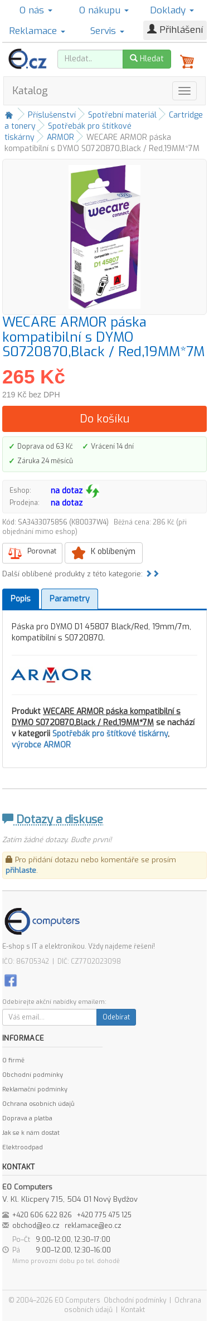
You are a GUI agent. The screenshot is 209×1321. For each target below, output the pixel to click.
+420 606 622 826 (42, 1215)
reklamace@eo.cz (93, 1225)
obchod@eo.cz (36, 1225)
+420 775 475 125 (104, 1215)
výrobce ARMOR (41, 745)
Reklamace (37, 31)
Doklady (172, 10)
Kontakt (133, 1309)
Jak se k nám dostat (31, 1133)
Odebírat (116, 1017)
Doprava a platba (27, 1118)
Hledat (147, 59)
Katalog (30, 91)
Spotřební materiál (122, 115)
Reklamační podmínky (34, 1089)
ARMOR (60, 137)
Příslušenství (52, 115)
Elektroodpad (22, 1147)
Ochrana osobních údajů (38, 1104)
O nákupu (104, 10)
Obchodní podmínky (32, 1075)
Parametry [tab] (70, 599)
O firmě (13, 1060)
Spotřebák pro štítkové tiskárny (110, 734)
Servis (107, 31)
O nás (36, 10)
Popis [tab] (21, 599)
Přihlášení (175, 29)
